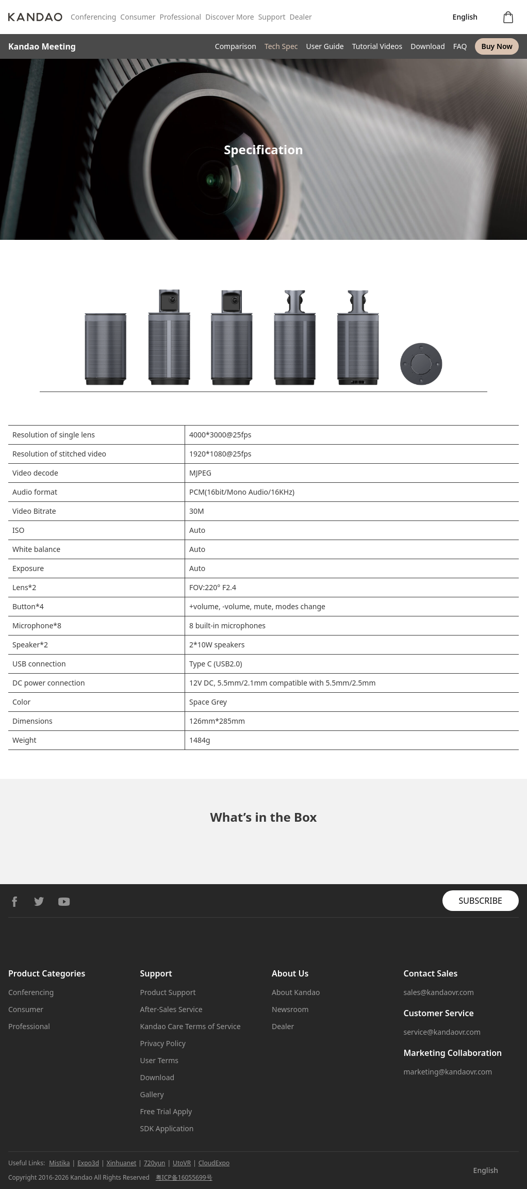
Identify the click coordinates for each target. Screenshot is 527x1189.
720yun (155, 1163)
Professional (180, 17)
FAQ (460, 46)
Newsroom (290, 1009)
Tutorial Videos (377, 46)
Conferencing (93, 17)
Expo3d (88, 1163)
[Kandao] (39, 17)
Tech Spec (281, 46)
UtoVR (182, 1163)
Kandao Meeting (42, 46)
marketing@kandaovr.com (448, 1072)
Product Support (168, 992)
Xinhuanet (122, 1163)
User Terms (159, 1060)
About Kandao (296, 992)
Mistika (59, 1163)
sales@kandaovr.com (439, 992)
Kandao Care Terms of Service (190, 1026)
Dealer (301, 17)
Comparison (235, 46)
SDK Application (167, 1128)
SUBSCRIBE (480, 900)
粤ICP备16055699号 (184, 1177)
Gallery (152, 1094)
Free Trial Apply (166, 1111)
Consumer (137, 17)
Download (427, 46)
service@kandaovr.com (442, 1032)
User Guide (325, 46)
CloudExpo (214, 1163)
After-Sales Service (171, 1009)
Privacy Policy (163, 1043)
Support (272, 17)
